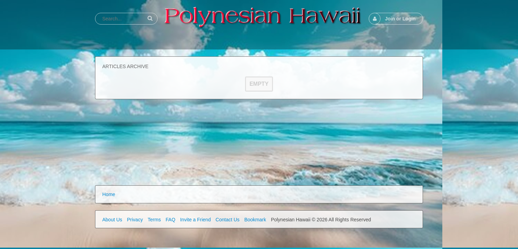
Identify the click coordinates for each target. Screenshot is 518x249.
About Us (112, 219)
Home (108, 194)
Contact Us (227, 219)
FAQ (170, 219)
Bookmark (255, 219)
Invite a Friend (195, 219)
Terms (154, 219)
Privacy (135, 219)
